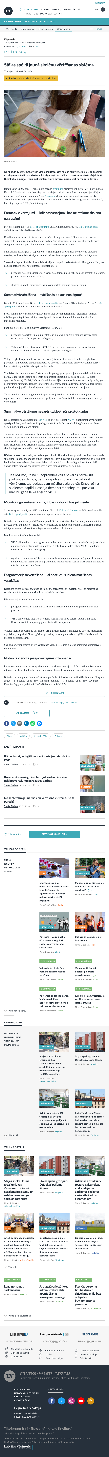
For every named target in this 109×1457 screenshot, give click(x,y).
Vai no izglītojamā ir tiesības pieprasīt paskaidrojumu (86, 971)
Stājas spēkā (20, 47)
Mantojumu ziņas (54, 1358)
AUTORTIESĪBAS (22, 1400)
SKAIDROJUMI (31, 10)
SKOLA (7, 860)
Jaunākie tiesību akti (22, 1349)
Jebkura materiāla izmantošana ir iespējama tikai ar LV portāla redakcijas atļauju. (47, 1438)
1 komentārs (14, 834)
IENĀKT (101, 3)
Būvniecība (96, 1309)
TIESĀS (27, 14)
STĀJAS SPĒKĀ (11, 1045)
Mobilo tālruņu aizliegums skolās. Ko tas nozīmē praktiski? (89, 886)
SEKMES (8, 872)
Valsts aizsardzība (47, 1081)
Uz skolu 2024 (41, 736)
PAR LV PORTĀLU (22, 1390)
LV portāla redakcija (27, 1408)
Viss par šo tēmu (17, 1011)
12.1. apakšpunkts (88, 226)
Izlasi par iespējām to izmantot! (64, 703)
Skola (37, 47)
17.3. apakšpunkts (68, 510)
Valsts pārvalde (27, 1260)
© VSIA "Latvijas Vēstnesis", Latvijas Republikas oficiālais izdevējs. (39, 1442)
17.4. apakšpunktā (48, 303)
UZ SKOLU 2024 (12, 868)
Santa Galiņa (11, 764)
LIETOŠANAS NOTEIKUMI (26, 1393)
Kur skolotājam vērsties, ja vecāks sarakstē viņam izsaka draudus (90, 999)
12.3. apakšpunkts (18, 514)
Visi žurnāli (86, 1358)
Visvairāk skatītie (20, 1353)
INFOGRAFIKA (11, 1034)
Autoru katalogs (89, 1354)
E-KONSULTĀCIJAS (43, 14)
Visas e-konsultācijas (19, 1316)
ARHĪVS (58, 14)
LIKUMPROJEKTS (12, 1037)
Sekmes (58, 736)
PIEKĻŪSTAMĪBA (22, 1397)
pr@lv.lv (35, 1417)
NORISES (45, 10)
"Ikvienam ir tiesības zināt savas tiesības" (38, 1429)
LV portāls (9, 39)
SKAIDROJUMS (11, 1041)
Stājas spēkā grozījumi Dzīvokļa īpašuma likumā (53, 1185)
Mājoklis (94, 1064)
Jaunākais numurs (89, 1351)
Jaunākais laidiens (54, 1351)
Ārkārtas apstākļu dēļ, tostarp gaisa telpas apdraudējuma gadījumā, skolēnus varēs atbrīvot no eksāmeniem (54, 1120)
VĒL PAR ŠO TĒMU (15, 849)
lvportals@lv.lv (30, 1413)
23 (37, 713)
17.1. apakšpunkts (39, 226)
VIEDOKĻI (56, 10)
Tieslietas (95, 1135)
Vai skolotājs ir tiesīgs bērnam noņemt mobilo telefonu (52, 971)
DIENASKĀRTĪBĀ (72, 10)
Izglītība (23, 736)
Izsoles (48, 1354)
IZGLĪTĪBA (9, 864)
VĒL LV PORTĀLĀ (14, 1147)
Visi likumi (16, 1357)
